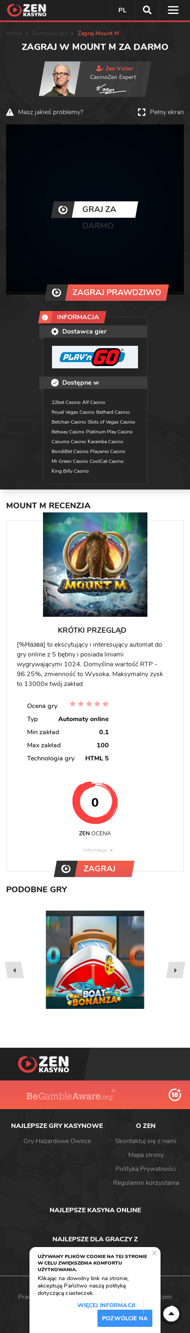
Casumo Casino (69, 441)
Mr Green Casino (70, 461)
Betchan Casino (69, 422)
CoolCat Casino (107, 461)
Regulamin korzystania (146, 1182)
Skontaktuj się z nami (145, 1141)
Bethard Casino (113, 412)
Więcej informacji (106, 1305)
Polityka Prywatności (145, 1168)
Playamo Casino (107, 451)
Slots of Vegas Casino (111, 422)
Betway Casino (68, 431)
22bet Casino (66, 402)
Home (14, 33)
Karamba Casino (105, 441)
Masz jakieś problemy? (50, 112)
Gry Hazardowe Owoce (57, 1141)
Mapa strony (146, 1154)
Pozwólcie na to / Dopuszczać (125, 1321)
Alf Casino (93, 402)
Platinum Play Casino (109, 431)
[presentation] (14, 970)
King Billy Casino (70, 471)
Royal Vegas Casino (73, 412)
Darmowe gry (50, 33)
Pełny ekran (167, 112)
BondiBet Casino (70, 451)
